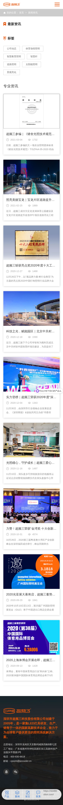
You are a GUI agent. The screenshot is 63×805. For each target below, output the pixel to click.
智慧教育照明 (14, 56)
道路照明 (11, 64)
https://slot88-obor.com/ (51, 793)
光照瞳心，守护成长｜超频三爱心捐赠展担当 (31, 462)
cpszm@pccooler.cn (20, 761)
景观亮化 (11, 72)
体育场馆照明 (33, 48)
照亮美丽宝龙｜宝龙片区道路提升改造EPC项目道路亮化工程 (31, 200)
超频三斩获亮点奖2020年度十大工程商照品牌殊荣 (31, 265)
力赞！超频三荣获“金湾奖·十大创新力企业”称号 (31, 528)
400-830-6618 (17, 756)
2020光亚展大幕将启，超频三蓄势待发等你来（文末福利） (31, 594)
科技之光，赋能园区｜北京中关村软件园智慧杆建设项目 (31, 331)
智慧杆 (33, 56)
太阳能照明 (31, 64)
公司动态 (11, 48)
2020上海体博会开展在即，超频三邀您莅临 (31, 660)
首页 (21, 12)
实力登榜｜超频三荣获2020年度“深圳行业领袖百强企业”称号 (31, 397)
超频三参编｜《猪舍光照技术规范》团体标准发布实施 (31, 134)
